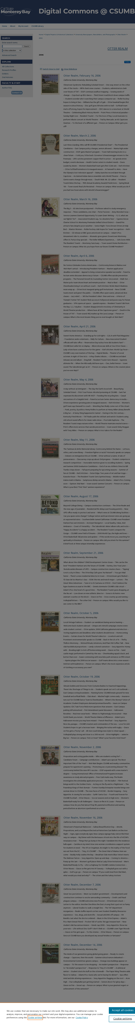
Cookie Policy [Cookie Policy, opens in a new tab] (82, 1018)
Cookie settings (35, 1018)
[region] (67, 1014)
